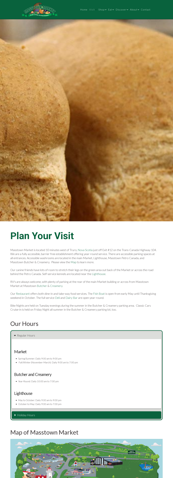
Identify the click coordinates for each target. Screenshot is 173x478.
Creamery (56, 285)
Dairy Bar (72, 297)
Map (73, 262)
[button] (86, 335)
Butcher (42, 285)
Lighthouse (98, 274)
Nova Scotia (85, 250)
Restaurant (23, 293)
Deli (57, 297)
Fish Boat (99, 293)
